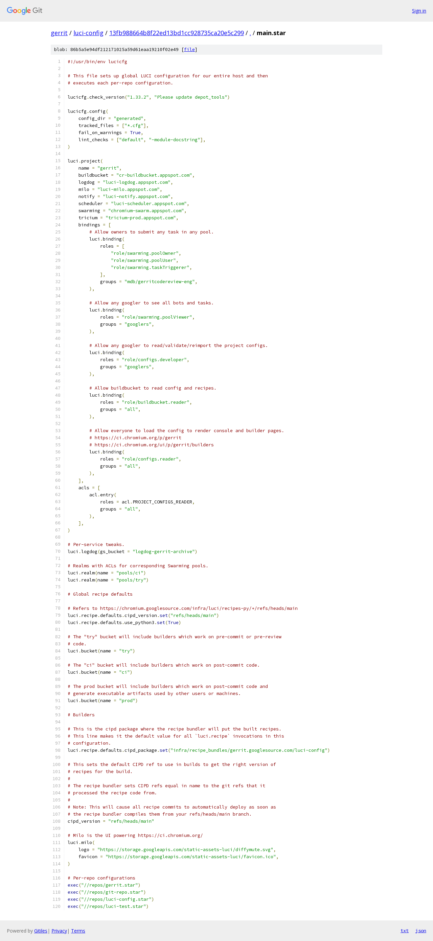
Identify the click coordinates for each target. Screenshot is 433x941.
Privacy (59, 930)
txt (405, 930)
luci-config (88, 33)
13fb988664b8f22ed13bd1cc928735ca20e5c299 (176, 33)
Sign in (419, 10)
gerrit (59, 33)
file (189, 49)
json (420, 930)
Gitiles (40, 930)
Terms (78, 930)
